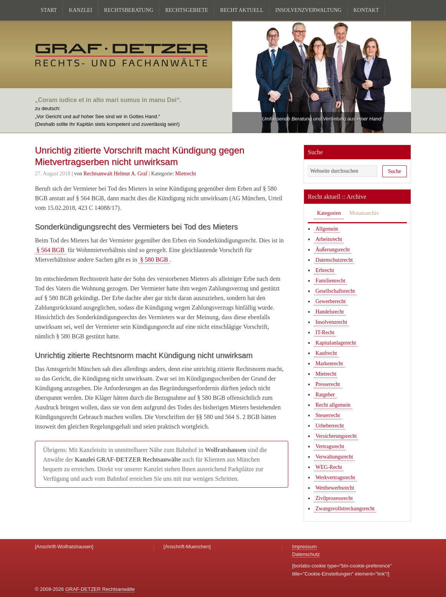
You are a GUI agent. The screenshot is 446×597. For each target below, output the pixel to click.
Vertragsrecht (330, 446)
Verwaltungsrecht (334, 457)
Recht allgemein (333, 405)
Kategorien (329, 213)
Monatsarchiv (364, 213)
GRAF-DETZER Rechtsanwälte (100, 589)
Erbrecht (325, 270)
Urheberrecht (330, 426)
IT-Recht (325, 332)
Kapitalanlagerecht (336, 343)
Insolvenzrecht (331, 322)
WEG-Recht (329, 467)
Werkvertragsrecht (335, 477)
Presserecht (328, 384)
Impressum (304, 546)
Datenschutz (306, 554)
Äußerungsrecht (333, 249)
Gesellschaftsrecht (335, 291)
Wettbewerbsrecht (335, 488)
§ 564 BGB (50, 250)
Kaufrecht (326, 353)
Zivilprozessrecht (334, 498)
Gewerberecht (331, 301)
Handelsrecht (330, 312)
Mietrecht (185, 173)
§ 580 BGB (154, 259)
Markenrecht (329, 363)
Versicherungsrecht (336, 436)
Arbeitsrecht (329, 239)
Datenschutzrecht (334, 260)
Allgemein (327, 229)
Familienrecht (330, 281)
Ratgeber (325, 394)
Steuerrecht (328, 415)
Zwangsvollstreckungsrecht (345, 508)
